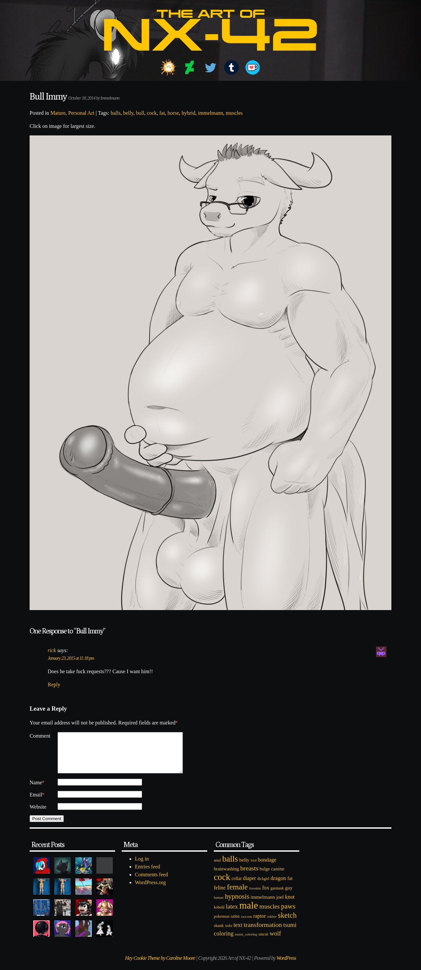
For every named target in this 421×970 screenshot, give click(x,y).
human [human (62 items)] (218, 905)
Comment (40, 736)
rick (52, 650)
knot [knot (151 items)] (290, 905)
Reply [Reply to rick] (54, 684)
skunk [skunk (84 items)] (219, 933)
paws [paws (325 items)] (288, 914)
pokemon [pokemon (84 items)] (221, 924)
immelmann (210, 113)
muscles (234, 113)
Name (37, 790)
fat (162, 113)
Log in (142, 866)
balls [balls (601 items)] (230, 866)
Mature (57, 113)
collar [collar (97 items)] (237, 886)
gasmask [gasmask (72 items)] (277, 896)
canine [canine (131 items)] (277, 876)
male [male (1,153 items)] (248, 913)
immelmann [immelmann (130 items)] (263, 905)
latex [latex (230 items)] (232, 914)
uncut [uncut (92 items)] (263, 941)
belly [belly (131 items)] (244, 867)
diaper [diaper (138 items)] (249, 886)
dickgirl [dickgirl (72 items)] (263, 887)
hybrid (188, 113)
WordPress (286, 966)
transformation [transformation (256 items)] (263, 932)
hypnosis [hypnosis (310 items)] (237, 904)
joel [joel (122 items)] (280, 905)
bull (140, 113)
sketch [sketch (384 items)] (287, 923)
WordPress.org (150, 890)
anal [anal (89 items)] (217, 867)
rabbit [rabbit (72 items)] (235, 924)
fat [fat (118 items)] (290, 886)
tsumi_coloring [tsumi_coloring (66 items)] (246, 942)
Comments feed (151, 882)
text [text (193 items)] (238, 933)
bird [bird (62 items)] (253, 868)
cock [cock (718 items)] (222, 885)
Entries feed (147, 874)
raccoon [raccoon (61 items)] (246, 924)
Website (38, 814)
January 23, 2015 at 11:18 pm (71, 658)
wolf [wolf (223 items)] (275, 941)
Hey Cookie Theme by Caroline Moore (160, 966)
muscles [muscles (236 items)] (269, 914)
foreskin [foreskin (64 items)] (255, 896)
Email (37, 803)
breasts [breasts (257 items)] (249, 876)
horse (173, 113)
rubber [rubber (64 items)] (272, 924)
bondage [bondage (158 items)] (267, 867)
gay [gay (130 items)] (288, 895)
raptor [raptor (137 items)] (259, 924)
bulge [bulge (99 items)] (265, 876)
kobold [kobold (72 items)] (219, 915)
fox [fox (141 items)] (265, 895)
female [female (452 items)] (237, 894)
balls (115, 113)
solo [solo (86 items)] (228, 933)
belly (128, 113)
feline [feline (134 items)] (220, 895)
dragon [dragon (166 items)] (278, 886)
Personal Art (81, 113)
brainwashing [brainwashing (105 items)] (226, 876)
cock (152, 113)
